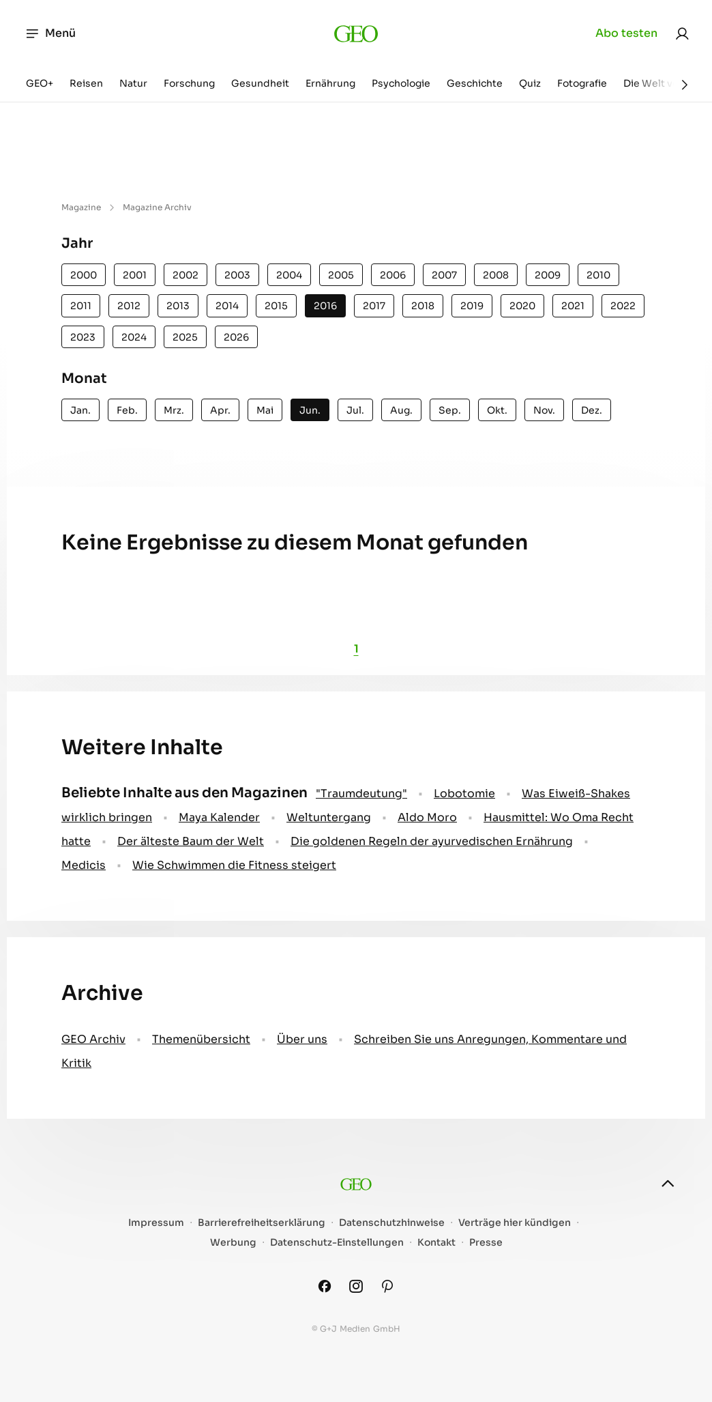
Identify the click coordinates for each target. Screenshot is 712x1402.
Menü (50, 33)
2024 (134, 337)
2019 (472, 306)
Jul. (355, 410)
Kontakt (436, 1242)
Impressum (156, 1223)
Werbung (233, 1242)
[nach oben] (667, 1183)
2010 (598, 275)
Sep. (450, 410)
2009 (548, 275)
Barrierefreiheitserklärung (261, 1223)
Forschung (189, 83)
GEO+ (39, 83)
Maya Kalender (219, 817)
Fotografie (582, 83)
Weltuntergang (328, 817)
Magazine (81, 207)
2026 (236, 337)
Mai (264, 410)
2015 (276, 306)
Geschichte (475, 83)
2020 (522, 306)
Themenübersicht (201, 1039)
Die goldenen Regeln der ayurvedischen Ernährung (432, 841)
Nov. (544, 410)
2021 (572, 306)
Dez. (591, 410)
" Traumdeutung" (361, 793)
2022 (623, 306)
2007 (444, 275)
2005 (341, 275)
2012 (128, 306)
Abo (626, 33)
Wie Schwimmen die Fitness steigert (234, 865)
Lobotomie (464, 793)
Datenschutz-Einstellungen (337, 1242)
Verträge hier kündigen (514, 1223)
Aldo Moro (427, 817)
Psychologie (401, 83)
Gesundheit (260, 83)
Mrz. (174, 410)
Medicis (83, 865)
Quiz (530, 83)
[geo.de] (356, 33)
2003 (237, 275)
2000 (83, 275)
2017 (374, 306)
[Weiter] (685, 85)
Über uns (302, 1039)
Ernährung (330, 83)
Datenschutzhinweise (392, 1223)
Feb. (127, 410)
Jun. (310, 410)
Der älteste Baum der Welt (190, 841)
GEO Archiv (93, 1039)
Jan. (80, 410)
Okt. (497, 410)
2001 (135, 275)
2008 (496, 275)
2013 (178, 306)
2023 (82, 337)
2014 (227, 306)
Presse (486, 1242)
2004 (289, 275)
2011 (80, 306)
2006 (393, 275)
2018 (422, 306)
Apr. (220, 410)
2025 (185, 337)
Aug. (401, 410)
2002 (185, 275)
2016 (325, 306)
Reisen (86, 83)
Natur (133, 83)
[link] (682, 33)
